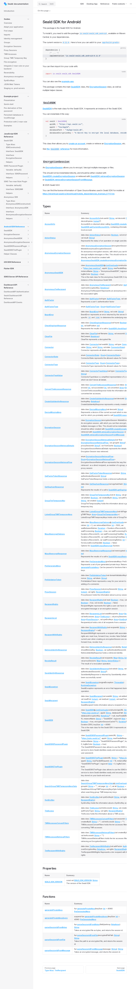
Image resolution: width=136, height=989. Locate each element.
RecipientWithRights (53, 635)
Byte (123, 719)
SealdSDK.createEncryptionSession (59, 176)
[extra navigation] (131, 4)
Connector (49, 347)
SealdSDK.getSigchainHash (120, 490)
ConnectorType (51, 365)
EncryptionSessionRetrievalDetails (59, 446)
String (111, 218)
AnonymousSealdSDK (54, 273)
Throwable (118, 682)
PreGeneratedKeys (53, 566)
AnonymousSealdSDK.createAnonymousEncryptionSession (106, 260)
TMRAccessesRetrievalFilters (57, 837)
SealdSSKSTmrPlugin (54, 767)
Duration (101, 528)
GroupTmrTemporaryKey (55, 501)
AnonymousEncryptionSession (58, 253)
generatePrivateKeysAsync (56, 918)
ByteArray (104, 288)
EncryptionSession (98, 87)
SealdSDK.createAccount (121, 224)
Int (82, 326)
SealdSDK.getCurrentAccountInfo (95, 227)
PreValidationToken (53, 580)
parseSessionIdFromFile (55, 940)
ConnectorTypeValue (54, 375)
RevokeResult (50, 661)
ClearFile (48, 336)
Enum (103, 307)
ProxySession (50, 592)
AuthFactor (49, 300)
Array (122, 388)
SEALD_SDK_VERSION (53, 882)
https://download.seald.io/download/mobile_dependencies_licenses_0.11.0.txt (78, 194)
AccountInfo (50, 224)
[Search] (46, 3)
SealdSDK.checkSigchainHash (121, 328)
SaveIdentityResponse (54, 673)
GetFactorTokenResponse (56, 476)
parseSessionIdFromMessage (57, 950)
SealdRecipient (51, 701)
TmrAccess (104, 617)
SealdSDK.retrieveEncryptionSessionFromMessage (68, 179)
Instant (96, 221)
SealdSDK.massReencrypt (124, 415)
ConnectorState (117, 347)
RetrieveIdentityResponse (56, 650)
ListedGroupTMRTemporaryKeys (58, 514)
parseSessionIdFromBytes (56, 927)
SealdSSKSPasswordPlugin (56, 744)
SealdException (51, 687)
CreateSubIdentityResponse (57, 401)
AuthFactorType (113, 299)
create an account (77, 143)
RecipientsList (51, 618)
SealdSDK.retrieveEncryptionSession (108, 176)
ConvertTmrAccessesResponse (58, 389)
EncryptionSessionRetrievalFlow (95, 443)
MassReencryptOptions (55, 534)
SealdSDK (75, 87)
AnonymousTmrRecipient (55, 289)
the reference (58, 149)
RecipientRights (102, 592)
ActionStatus (50, 238)
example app (68, 81)
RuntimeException (88, 685)
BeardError (49, 315)
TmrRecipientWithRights (55, 851)
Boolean (114, 235)
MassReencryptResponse (56, 554)
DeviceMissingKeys (53, 412)
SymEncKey (124, 619)
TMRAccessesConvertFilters (57, 823)
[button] (16, 19)
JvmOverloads (112, 265)
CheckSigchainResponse (55, 326)
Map (115, 658)
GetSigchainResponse (54, 487)
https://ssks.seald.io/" (91, 738)
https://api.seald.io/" (92, 268)
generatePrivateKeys (90, 567)
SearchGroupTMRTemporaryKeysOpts (61, 786)
